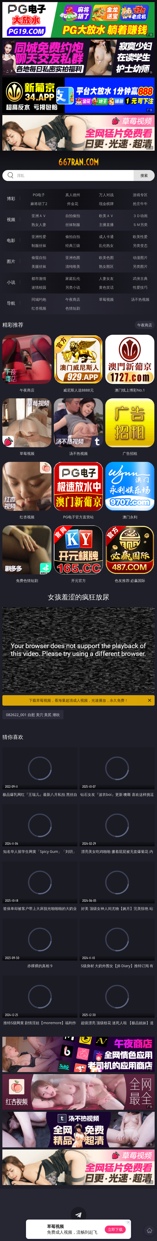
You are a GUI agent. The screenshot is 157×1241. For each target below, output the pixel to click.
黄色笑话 (106, 287)
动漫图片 (140, 257)
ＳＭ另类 (140, 224)
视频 (11, 219)
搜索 (144, 175)
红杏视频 (39, 308)
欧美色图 (106, 257)
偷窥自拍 (39, 257)
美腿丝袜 (39, 266)
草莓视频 (106, 299)
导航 (11, 303)
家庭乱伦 (72, 278)
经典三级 (72, 245)
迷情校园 (39, 287)
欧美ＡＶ (106, 215)
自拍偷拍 (72, 215)
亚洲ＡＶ (39, 215)
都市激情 (39, 278)
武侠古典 (140, 278)
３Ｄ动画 (140, 215)
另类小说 (72, 287)
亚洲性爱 (39, 236)
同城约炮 (39, 299)
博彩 (11, 198)
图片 (11, 261)
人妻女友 (106, 278)
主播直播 (106, 224)
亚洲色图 (72, 257)
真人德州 (72, 194)
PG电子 (39, 194)
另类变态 (140, 245)
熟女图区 (106, 266)
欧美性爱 (140, 236)
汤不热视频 (140, 299)
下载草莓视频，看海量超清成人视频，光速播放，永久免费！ (90, 700)
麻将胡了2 (38, 203)
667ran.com (78, 162)
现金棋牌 (106, 203)
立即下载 (115, 1229)
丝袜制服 (72, 224)
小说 (11, 282)
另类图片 (140, 266)
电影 (11, 240)
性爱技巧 (140, 287)
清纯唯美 (72, 266)
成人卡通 (106, 236)
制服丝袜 (39, 245)
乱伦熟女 (106, 245)
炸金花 (72, 203)
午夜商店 (72, 299)
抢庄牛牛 (140, 203)
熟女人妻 (39, 224)
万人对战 (106, 194)
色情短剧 (72, 308)
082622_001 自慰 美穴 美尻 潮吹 (33, 714)
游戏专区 (140, 194)
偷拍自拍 (72, 236)
